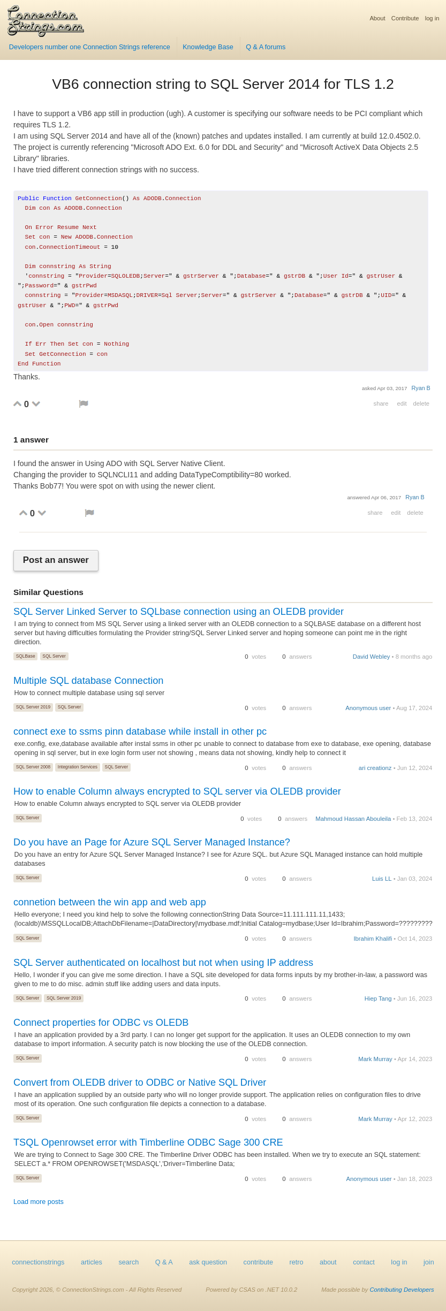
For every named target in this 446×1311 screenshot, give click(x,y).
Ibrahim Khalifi (372, 938)
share (381, 403)
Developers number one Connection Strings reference (89, 47)
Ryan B (421, 388)
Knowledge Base (208, 47)
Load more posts (38, 1202)
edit (401, 403)
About (377, 18)
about (328, 1262)
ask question (208, 1262)
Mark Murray (375, 1059)
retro (297, 1262)
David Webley (371, 656)
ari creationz (375, 768)
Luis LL (382, 878)
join (429, 1262)
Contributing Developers (401, 1289)
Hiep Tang (378, 998)
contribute (258, 1262)
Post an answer (56, 560)
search (128, 1262)
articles (91, 1262)
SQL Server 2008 (33, 766)
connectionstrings (38, 1262)
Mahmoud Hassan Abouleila (353, 818)
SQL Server (53, 656)
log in (432, 18)
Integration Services (77, 766)
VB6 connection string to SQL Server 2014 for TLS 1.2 (223, 84)
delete (421, 403)
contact (364, 1262)
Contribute (405, 18)
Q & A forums (265, 47)
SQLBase (25, 656)
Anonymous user (368, 708)
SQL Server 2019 (33, 707)
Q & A (164, 1262)
